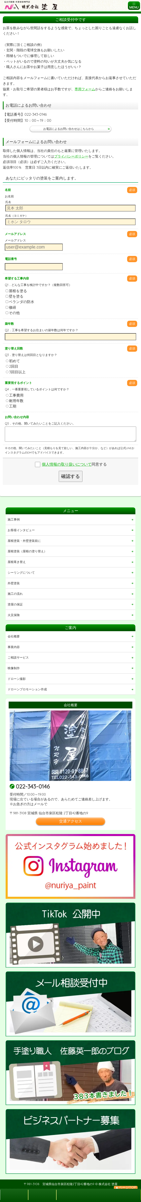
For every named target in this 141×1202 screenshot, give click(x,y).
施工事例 (14, 519)
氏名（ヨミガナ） (16, 215)
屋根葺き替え (17, 562)
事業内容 (14, 647)
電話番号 (11, 259)
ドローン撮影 (17, 679)
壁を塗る (14, 296)
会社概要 (14, 636)
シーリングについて (21, 572)
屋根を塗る (16, 291)
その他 (13, 312)
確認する (70, 476)
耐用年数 (15, 400)
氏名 (8, 202)
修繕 (11, 307)
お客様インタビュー (21, 530)
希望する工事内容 (17, 278)
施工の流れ (15, 594)
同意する (74, 464)
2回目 (12, 366)
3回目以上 (16, 372)
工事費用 (15, 395)
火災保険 (14, 615)
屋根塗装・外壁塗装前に (24, 541)
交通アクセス (70, 821)
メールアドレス (15, 234)
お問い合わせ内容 (17, 417)
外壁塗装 (14, 583)
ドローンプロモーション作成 (27, 689)
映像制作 (14, 668)
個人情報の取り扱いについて (67, 464)
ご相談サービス (18, 657)
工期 (11, 406)
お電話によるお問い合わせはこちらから (68, 128)
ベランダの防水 (20, 301)
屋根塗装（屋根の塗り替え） (27, 551)
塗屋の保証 (15, 604)
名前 (8, 190)
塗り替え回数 (14, 348)
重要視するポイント (18, 383)
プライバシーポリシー (71, 156)
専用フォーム (85, 89)
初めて (13, 361)
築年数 (9, 324)
